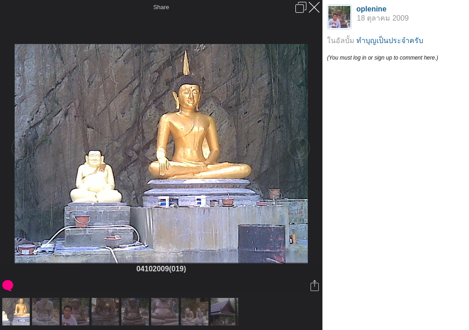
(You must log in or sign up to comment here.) (382, 58)
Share (161, 7)
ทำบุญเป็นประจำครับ (389, 40)
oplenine (371, 9)
